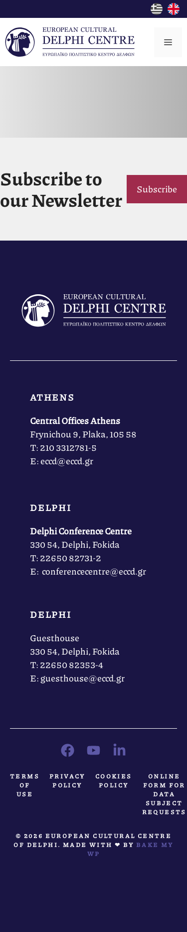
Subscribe (157, 188)
